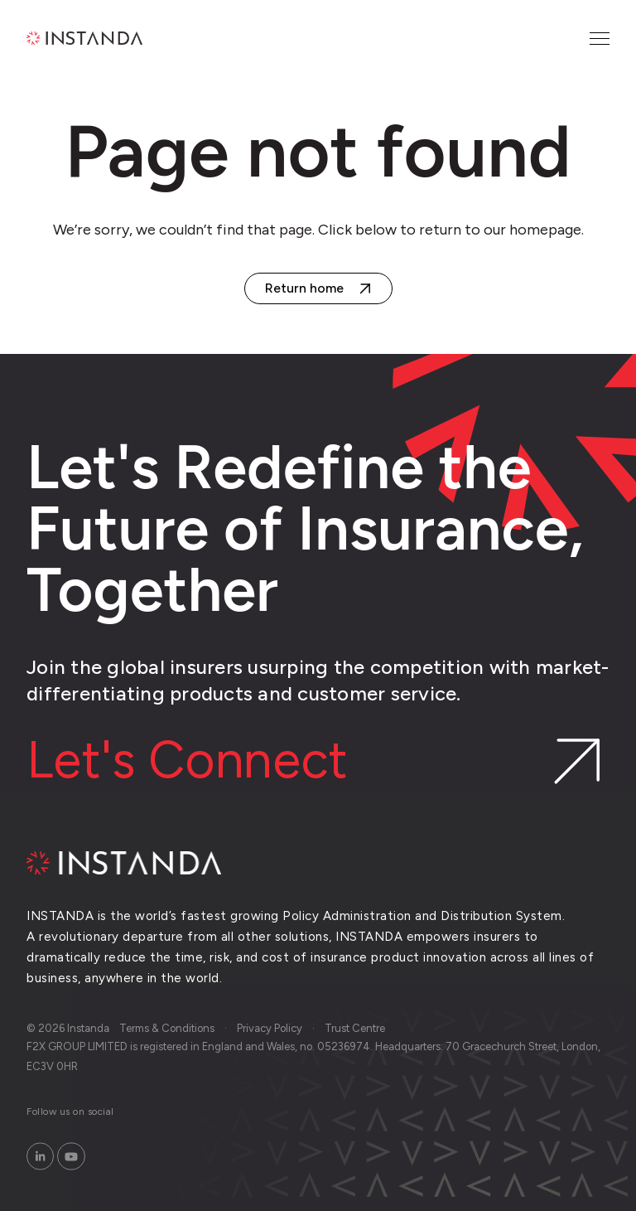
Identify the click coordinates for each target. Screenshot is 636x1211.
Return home (304, 288)
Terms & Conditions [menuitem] (166, 1028)
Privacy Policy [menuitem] (269, 1028)
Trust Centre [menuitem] (355, 1028)
